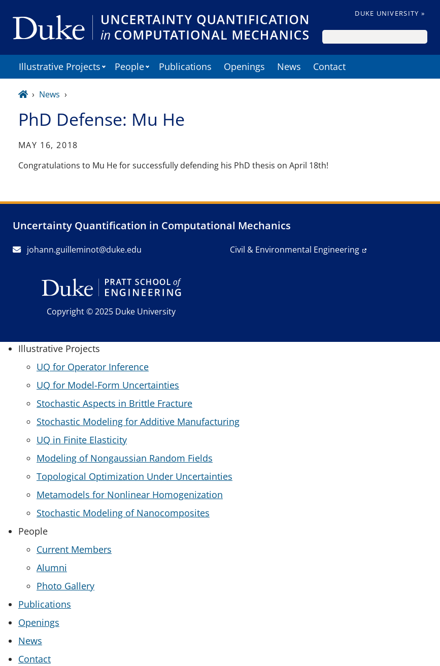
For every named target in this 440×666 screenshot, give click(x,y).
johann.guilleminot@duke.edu (77, 249)
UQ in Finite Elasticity (82, 440)
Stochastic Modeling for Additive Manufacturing (138, 421)
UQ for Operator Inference (93, 367)
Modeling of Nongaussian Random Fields (125, 458)
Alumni (52, 568)
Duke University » (390, 13)
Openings (244, 66)
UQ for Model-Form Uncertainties (108, 385)
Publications (185, 66)
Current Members (74, 549)
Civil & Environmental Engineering (294, 249)
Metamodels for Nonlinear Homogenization (130, 494)
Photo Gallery (65, 586)
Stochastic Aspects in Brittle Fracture (114, 403)
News (289, 66)
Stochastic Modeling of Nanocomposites (123, 513)
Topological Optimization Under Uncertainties (134, 476)
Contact (329, 66)
